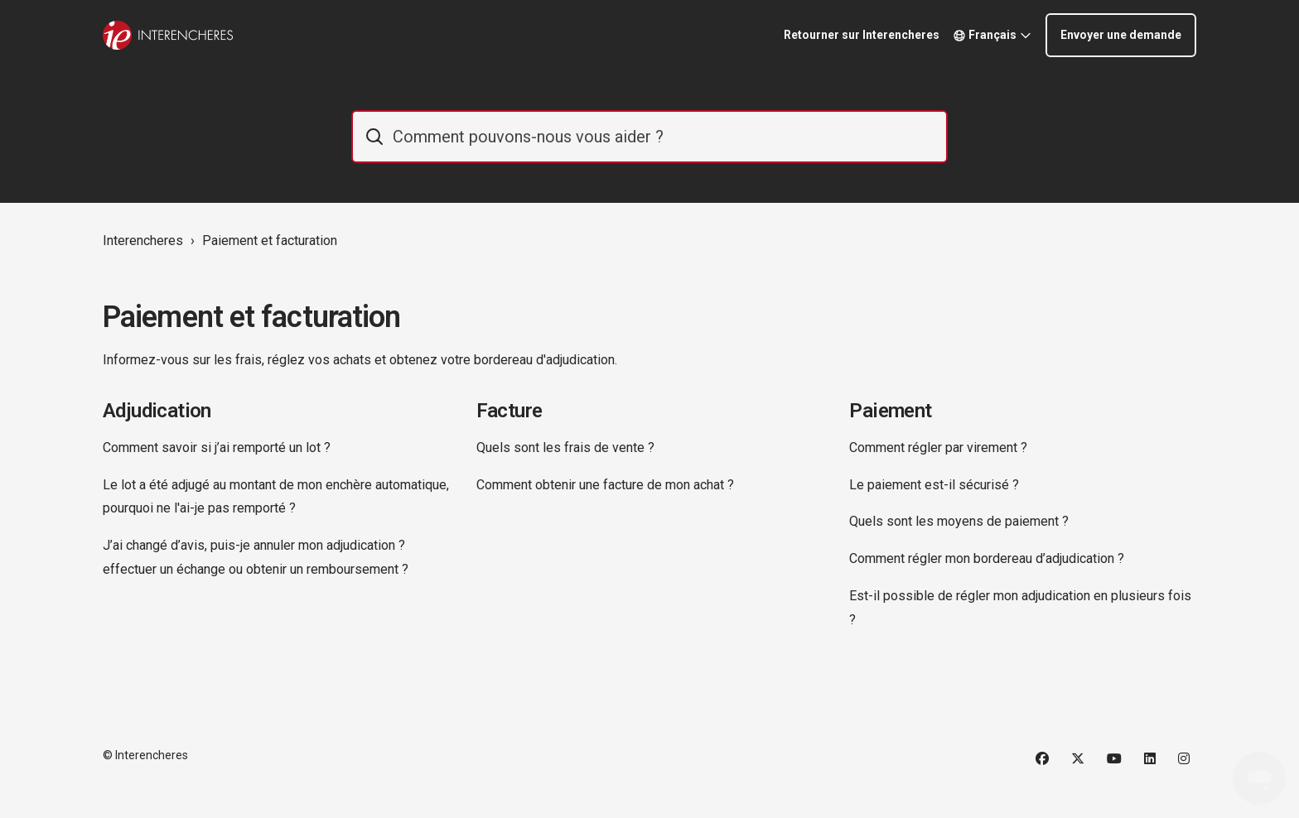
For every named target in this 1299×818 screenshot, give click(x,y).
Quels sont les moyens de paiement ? (959, 521)
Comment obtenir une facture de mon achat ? (605, 485)
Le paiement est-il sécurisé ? (934, 485)
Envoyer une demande (1120, 34)
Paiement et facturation (269, 240)
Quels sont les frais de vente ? (565, 447)
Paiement (890, 410)
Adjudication (157, 410)
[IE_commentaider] (649, 136)
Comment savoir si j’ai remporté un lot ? (217, 447)
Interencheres (143, 240)
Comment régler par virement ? (938, 447)
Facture (509, 410)
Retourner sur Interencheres (861, 34)
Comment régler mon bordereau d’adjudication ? (986, 558)
